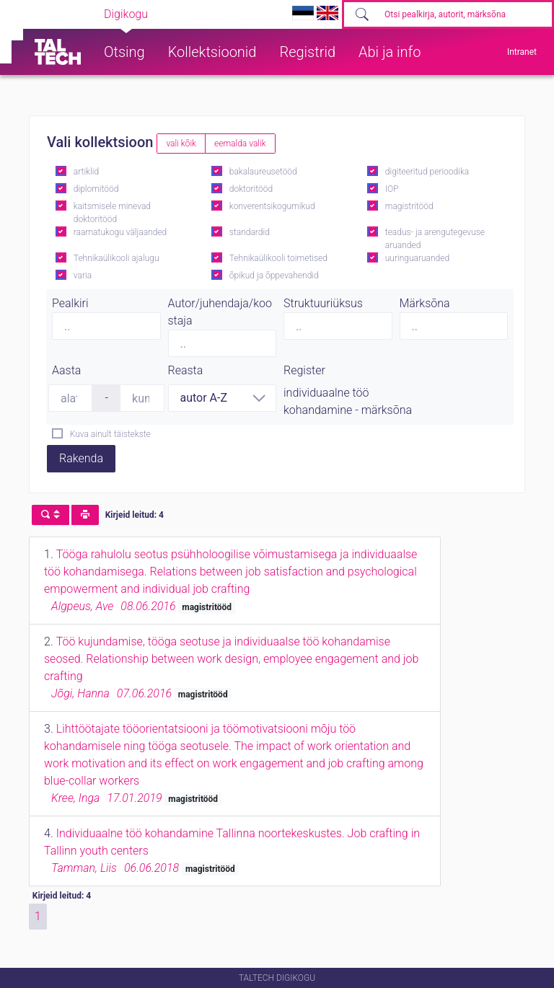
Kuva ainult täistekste (110, 434)
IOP (392, 189)
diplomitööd (96, 189)
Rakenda (81, 458)
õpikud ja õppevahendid (274, 275)
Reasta (185, 370)
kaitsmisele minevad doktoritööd (112, 212)
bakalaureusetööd (263, 172)
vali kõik (181, 143)
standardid (249, 232)
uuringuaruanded (417, 258)
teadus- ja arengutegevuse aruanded (435, 238)
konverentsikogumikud (272, 206)
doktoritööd (251, 189)
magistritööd (409, 206)
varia (83, 275)
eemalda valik (240, 143)
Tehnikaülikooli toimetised (278, 258)
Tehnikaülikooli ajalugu (116, 258)
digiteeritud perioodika (427, 172)
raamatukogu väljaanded (120, 232)
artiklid (86, 172)
